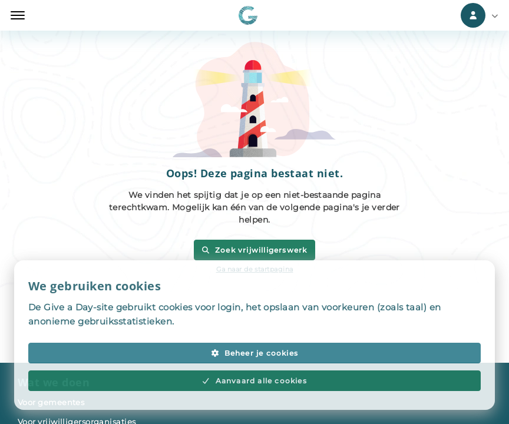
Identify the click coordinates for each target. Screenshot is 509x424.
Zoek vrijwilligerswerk (254, 250)
